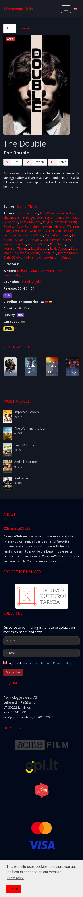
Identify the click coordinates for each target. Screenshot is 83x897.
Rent (11, 162)
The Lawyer (73, 370)
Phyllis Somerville (55, 222)
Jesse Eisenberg (27, 213)
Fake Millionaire (25, 445)
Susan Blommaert (28, 240)
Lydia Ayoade (59, 248)
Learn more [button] (15, 878)
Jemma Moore (68, 253)
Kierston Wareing (66, 226)
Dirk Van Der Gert (61, 231)
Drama (21, 206)
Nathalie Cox (38, 231)
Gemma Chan (33, 235)
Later (57, 162)
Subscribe (13, 672)
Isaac (10, 372)
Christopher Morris (26, 253)
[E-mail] (41, 653)
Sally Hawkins (42, 226)
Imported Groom (26, 412)
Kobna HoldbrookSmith (41, 257)
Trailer (24, 28)
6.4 (16, 328)
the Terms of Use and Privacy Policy (47, 663)
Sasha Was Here (31, 368)
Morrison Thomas (16, 248)
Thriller (33, 206)
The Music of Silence (53, 367)
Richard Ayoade (28, 271)
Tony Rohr (23, 226)
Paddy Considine (15, 231)
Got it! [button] (13, 889)
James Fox (62, 217)
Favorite (34, 162)
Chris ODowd (12, 257)
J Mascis (65, 257)
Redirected (22, 478)
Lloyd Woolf (39, 248)
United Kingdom (32, 282)
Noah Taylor (45, 217)
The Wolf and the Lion (30, 428)
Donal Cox (48, 253)
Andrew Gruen (38, 244)
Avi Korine (48, 271)
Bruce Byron (52, 240)
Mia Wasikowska (52, 213)
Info (10, 28)
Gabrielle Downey (57, 235)
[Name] (41, 640)
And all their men (26, 462)
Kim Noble (57, 244)
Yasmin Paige (24, 217)
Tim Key (20, 244)
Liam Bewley (12, 235)
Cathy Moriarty (30, 222)
